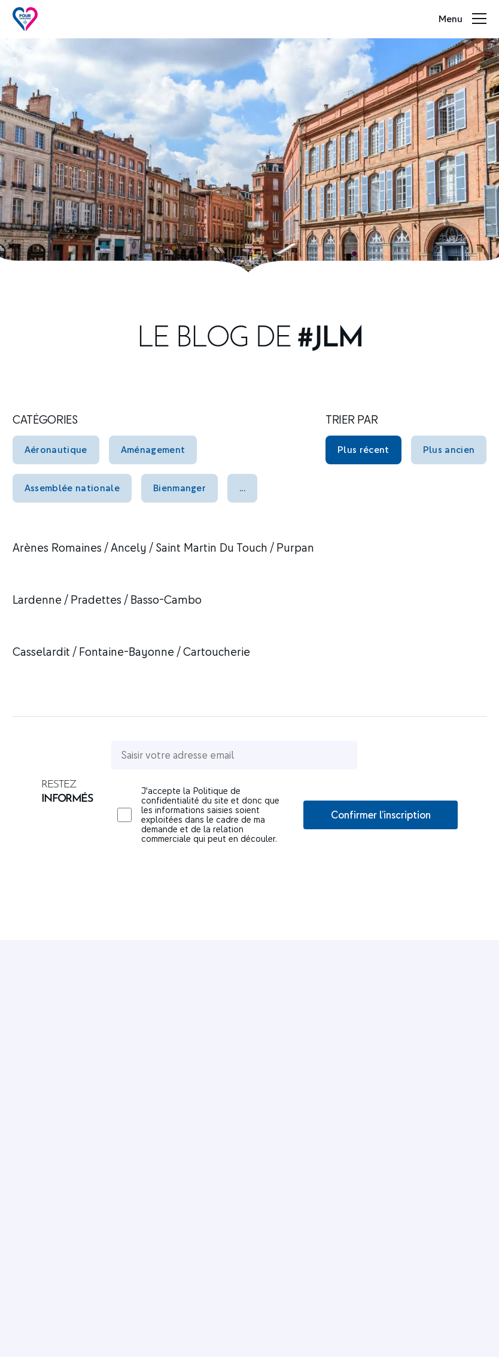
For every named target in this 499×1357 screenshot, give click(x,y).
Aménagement (153, 449)
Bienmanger (179, 488)
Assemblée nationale (72, 488)
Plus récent (363, 449)
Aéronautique (56, 449)
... (242, 488)
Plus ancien (449, 449)
